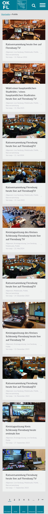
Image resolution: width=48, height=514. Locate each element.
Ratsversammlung (12, 55)
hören (15, 511)
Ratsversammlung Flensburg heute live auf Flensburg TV (21, 476)
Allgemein (9, 52)
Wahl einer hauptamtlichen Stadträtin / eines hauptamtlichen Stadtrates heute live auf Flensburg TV (21, 93)
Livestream (40, 511)
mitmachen (32, 511)
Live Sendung (19, 52)
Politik (36, 52)
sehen (23, 511)
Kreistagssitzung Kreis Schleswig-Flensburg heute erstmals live (21, 430)
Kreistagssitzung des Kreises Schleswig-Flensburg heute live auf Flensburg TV (23, 236)
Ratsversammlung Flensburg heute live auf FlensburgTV (21, 144)
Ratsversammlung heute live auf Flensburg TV (24, 46)
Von (9, 57)
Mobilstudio (28, 52)
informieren (7, 511)
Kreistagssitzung (20, 243)
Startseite (5, 14)
